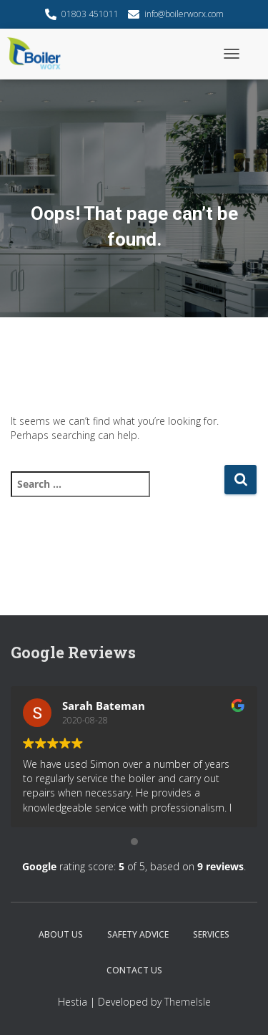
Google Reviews (73, 652)
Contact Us (134, 970)
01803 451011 (90, 14)
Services (211, 934)
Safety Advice (138, 934)
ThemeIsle (187, 1001)
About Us (61, 934)
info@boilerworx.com (184, 14)
